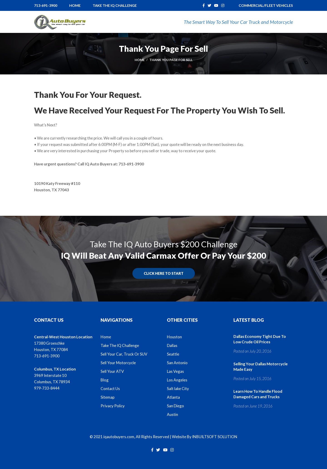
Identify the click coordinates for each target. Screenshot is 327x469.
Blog (105, 380)
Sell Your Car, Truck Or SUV (124, 354)
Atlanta (173, 397)
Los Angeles (177, 380)
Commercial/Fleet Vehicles (266, 5)
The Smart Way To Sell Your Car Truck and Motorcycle (238, 22)
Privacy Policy (113, 405)
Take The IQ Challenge (115, 5)
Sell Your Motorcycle (118, 362)
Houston (174, 336)
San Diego (175, 405)
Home (75, 5)
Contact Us (110, 388)
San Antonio (177, 362)
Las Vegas (175, 371)
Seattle (173, 354)
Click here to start (163, 273)
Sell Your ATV (112, 371)
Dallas (172, 345)
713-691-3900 (45, 5)
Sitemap (107, 397)
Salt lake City (178, 388)
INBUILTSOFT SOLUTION (214, 436)
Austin (172, 414)
